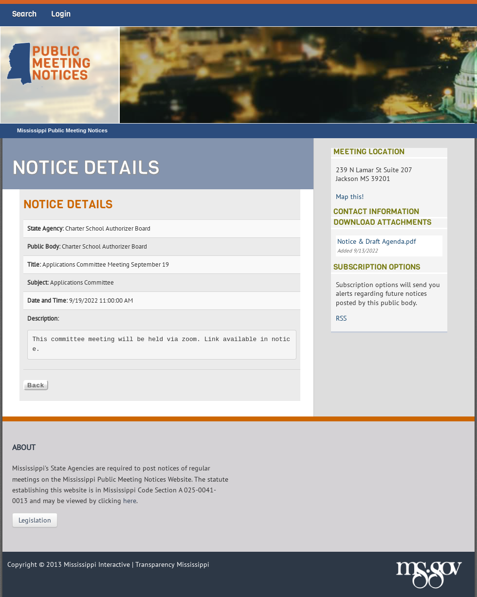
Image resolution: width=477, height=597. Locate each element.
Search (24, 14)
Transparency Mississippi (172, 564)
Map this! (350, 196)
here (129, 500)
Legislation (34, 520)
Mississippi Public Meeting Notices (62, 130)
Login (61, 14)
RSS (341, 318)
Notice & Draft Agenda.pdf (376, 241)
